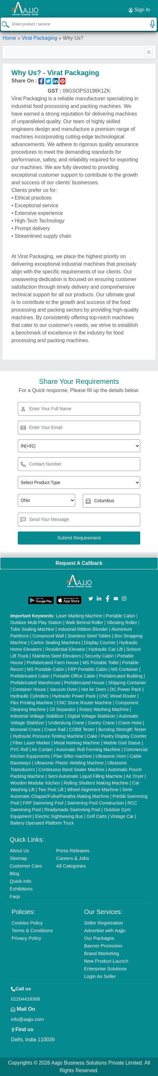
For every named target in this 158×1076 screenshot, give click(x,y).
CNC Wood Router (117, 696)
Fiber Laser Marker (31, 742)
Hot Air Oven (93, 689)
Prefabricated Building (120, 676)
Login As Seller (100, 976)
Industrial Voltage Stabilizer (37, 716)
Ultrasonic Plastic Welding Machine (68, 762)
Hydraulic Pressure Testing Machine (48, 736)
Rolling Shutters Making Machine (96, 782)
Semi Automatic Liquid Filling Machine (85, 776)
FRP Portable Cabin (87, 669)
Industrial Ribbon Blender (83, 629)
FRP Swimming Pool (43, 802)
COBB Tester (82, 729)
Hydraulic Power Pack (73, 696)
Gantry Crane (101, 722)
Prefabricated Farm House (53, 662)
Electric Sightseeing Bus (59, 816)
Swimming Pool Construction (95, 802)
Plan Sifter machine (72, 756)
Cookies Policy (27, 922)
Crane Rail (54, 729)
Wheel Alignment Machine (93, 789)
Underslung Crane (66, 722)
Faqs (15, 896)
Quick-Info (20, 881)
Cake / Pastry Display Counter (117, 736)
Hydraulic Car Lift (105, 649)
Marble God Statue (122, 742)
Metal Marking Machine (77, 742)
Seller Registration (103, 922)
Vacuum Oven (63, 689)
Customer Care (26, 866)
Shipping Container (127, 682)
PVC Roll (19, 749)
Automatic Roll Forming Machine (88, 749)
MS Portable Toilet (100, 662)
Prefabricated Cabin (29, 676)
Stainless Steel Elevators (56, 655)
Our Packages (99, 938)
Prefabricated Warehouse (35, 682)
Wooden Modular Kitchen (35, 782)
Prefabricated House (84, 682)
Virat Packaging (39, 38)
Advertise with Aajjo (104, 930)
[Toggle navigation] (149, 52)
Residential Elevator (65, 649)
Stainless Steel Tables (89, 635)
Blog (14, 873)
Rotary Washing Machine (104, 709)
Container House (29, 689)
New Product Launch (106, 961)
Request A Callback (79, 563)
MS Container (124, 669)
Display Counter (100, 642)
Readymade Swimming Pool (72, 809)
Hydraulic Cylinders (29, 696)
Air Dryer (134, 776)
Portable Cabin (120, 615)
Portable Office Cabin (74, 676)
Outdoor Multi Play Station (36, 622)
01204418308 (25, 999)
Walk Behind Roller (84, 622)
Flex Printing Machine (31, 702)
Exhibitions (21, 888)
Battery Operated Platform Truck (42, 823)
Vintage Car (122, 816)
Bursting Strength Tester (122, 729)
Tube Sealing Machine (32, 629)
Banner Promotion (103, 945)
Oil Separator (62, 709)
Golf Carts (97, 816)
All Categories (71, 866)
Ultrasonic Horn (110, 756)
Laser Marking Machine (79, 615)
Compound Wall (48, 635)
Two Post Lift (50, 789)
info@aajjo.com (27, 1019)
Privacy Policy (26, 938)
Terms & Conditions (32, 930)
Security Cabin (99, 655)
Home (9, 38)
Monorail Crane (25, 729)
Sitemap (18, 858)
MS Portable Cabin (45, 669)
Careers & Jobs (72, 858)
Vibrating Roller (122, 622)
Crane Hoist (130, 722)
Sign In (139, 10)
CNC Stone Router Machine (84, 702)
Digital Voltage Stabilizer (91, 716)
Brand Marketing (101, 953)
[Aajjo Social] (91, 598)
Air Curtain (42, 749)
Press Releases (72, 850)
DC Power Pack (125, 689)
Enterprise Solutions (105, 968)
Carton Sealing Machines (55, 642)
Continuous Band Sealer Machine (71, 769)
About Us (19, 850)
